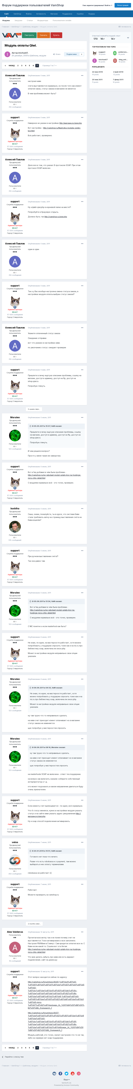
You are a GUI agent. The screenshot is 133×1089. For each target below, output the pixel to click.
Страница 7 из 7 (49, 66)
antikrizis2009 (125, 52)
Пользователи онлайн (62, 20)
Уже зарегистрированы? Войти (97, 5)
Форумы (6, 20)
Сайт (6, 15)
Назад (12, 66)
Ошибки (80, 14)
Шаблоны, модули (38, 55)
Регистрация (122, 5)
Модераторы (42, 20)
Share (56, 54)
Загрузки (18, 20)
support (102, 52)
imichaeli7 (103, 59)
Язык (66, 1079)
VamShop (17, 14)
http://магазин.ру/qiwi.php (70, 123)
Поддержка (67, 14)
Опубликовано (39, 75)
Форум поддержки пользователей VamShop (33, 5)
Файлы (29, 14)
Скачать (43, 35)
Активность (41, 14)
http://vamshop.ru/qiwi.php (55, 217)
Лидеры (91, 14)
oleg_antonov (124, 59)
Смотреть (29, 35)
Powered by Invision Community (66, 1085)
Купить (56, 35)
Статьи (30, 20)
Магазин (54, 14)
